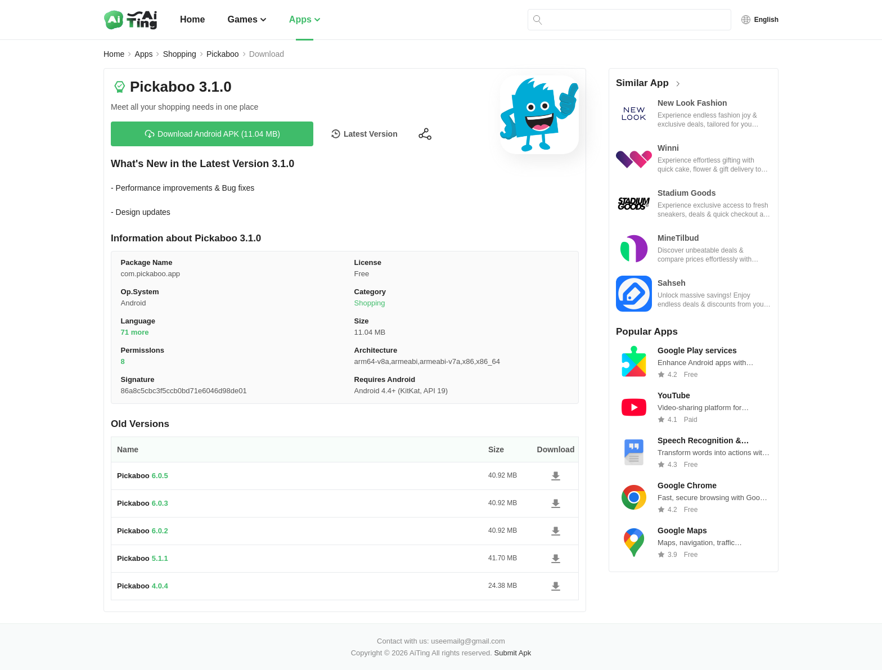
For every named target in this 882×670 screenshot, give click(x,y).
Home (192, 19)
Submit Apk (513, 653)
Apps (305, 19)
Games (246, 19)
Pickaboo (222, 54)
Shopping (179, 54)
